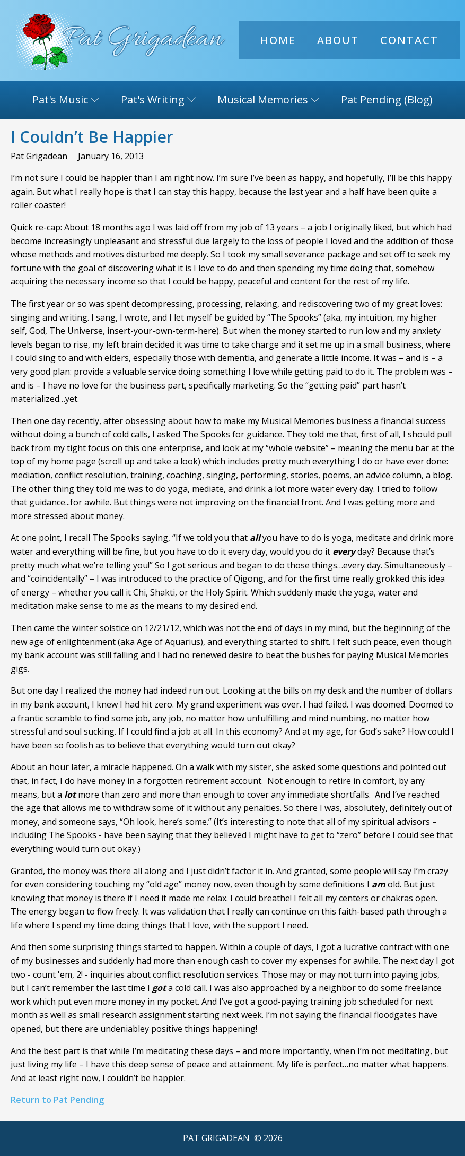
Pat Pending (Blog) (387, 99)
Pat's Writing (158, 99)
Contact (409, 40)
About (338, 40)
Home (278, 40)
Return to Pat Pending (57, 1100)
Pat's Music (66, 99)
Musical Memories (268, 99)
